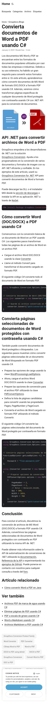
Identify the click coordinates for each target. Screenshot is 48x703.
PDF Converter (26, 641)
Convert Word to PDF (35, 657)
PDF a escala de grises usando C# (21, 615)
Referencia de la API (12, 560)
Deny (33, 694)
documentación (28, 557)
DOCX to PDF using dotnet (14, 652)
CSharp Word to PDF (12, 647)
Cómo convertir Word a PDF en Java (22, 587)
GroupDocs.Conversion (13, 157)
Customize (14, 694)
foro (25, 571)
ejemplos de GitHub (12, 564)
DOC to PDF (8, 662)
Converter (26, 258)
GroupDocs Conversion (13, 657)
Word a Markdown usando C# (19, 620)
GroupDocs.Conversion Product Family (19, 636)
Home (6, 4)
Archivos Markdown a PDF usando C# (23, 624)
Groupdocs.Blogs (16, 22)
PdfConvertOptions (14, 394)
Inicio (4, 22)
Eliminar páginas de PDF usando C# (22, 611)
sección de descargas (27, 193)
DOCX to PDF (34, 652)
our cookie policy (30, 682)
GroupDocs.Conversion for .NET (18, 175)
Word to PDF (30, 647)
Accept (24, 687)
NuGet (15, 200)
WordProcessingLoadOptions (25, 374)
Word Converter (10, 641)
